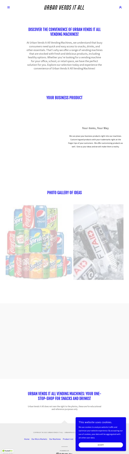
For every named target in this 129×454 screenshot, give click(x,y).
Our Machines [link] (55, 439)
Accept (101, 445)
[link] (64, 9)
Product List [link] (68, 439)
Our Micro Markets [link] (39, 439)
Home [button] (26, 439)
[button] (8, 7)
